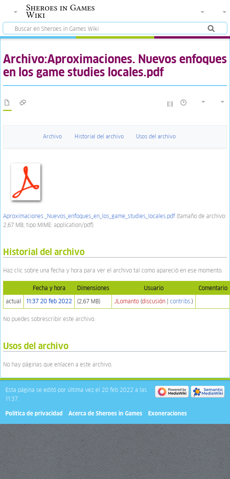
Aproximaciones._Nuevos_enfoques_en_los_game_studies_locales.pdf (89, 216)
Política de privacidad (34, 413)
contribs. (181, 301)
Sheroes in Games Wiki (60, 11)
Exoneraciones (167, 413)
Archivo (52, 136)
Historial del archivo (99, 136)
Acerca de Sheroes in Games (105, 413)
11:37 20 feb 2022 (49, 301)
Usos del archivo (156, 136)
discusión (153, 301)
